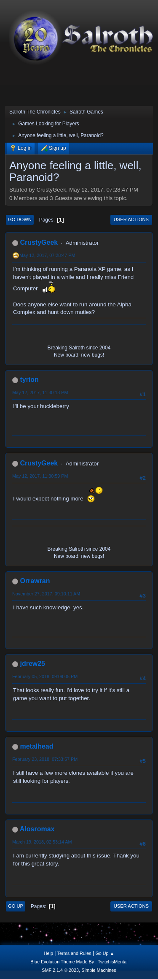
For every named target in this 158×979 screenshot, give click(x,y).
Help (48, 953)
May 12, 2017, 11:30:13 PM (40, 392)
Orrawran (35, 580)
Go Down (20, 219)
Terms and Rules (74, 953)
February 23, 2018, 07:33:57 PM (45, 759)
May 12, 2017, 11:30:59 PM (40, 476)
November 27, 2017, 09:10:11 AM (46, 593)
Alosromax (37, 829)
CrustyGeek (39, 242)
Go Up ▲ (104, 953)
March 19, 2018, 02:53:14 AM (42, 841)
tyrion (29, 379)
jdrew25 (32, 663)
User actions (131, 219)
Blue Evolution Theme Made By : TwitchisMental (78, 961)
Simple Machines (99, 970)
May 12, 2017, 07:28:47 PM (47, 255)
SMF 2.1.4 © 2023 (60, 970)
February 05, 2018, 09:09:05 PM (45, 676)
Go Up (15, 906)
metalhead (36, 746)
